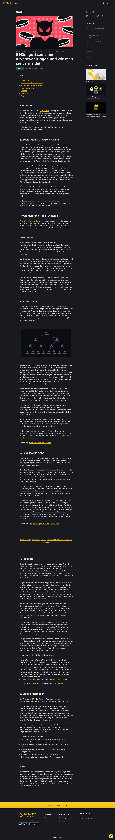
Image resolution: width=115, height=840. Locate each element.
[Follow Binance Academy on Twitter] (84, 813)
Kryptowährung (45, 111)
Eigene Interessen (27, 93)
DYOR (32, 699)
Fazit (22, 96)
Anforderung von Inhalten (66, 818)
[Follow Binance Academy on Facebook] (81, 813)
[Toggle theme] (111, 3)
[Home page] (8, 3)
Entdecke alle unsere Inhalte (57, 805)
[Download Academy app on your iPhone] (23, 824)
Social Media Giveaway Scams (32, 83)
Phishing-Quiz (63, 683)
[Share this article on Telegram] (98, 16)
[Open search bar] (103, 3)
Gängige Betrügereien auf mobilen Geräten (44, 524)
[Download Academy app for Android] (33, 824)
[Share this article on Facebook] (92, 16)
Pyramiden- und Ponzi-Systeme (32, 85)
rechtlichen (23, 438)
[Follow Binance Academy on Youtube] (89, 813)
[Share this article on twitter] (87, 16)
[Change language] (108, 3)
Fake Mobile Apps (27, 88)
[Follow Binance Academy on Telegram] (86, 813)
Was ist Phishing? (35, 683)
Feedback (62, 821)
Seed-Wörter (62, 615)
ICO (38, 713)
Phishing (24, 91)
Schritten (31, 438)
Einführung (25, 80)
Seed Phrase (56, 679)
